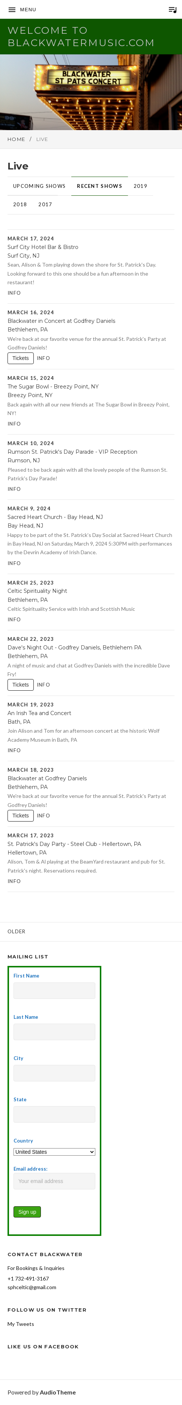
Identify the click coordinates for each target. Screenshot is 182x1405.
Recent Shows (99, 186)
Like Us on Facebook (43, 1347)
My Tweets (21, 1324)
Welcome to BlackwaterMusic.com (81, 36)
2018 (20, 204)
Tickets (20, 358)
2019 (140, 186)
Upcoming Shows (39, 186)
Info (14, 293)
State (20, 1099)
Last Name (26, 1017)
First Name (26, 976)
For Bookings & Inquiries (36, 1268)
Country (23, 1141)
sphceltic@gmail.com (32, 1287)
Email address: (54, 1178)
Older (17, 931)
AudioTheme (58, 1392)
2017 (45, 204)
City (18, 1058)
